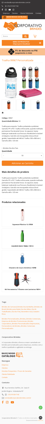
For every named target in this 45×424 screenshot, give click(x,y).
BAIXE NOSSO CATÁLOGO (17, 17)
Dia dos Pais (16, 311)
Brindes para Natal (13, 309)
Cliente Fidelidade (26, 13)
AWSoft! (40, 420)
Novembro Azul (27, 311)
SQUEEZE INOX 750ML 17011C (22, 246)
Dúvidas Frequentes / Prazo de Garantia (16, 371)
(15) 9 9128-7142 (13, 394)
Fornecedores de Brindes (11, 326)
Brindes (23, 319)
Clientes (15, 13)
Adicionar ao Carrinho (22, 163)
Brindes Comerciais (33, 319)
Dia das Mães (26, 309)
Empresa (6, 13)
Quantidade (7, 151)
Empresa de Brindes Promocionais (14, 321)
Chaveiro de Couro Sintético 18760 (22, 268)
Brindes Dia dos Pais (10, 148)
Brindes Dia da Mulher (25, 307)
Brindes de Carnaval (9, 307)
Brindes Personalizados (10, 319)
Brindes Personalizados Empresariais (25, 323)
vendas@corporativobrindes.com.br (18, 398)
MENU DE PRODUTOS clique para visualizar (27, 43)
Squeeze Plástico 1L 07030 (22, 224)
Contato (38, 13)
